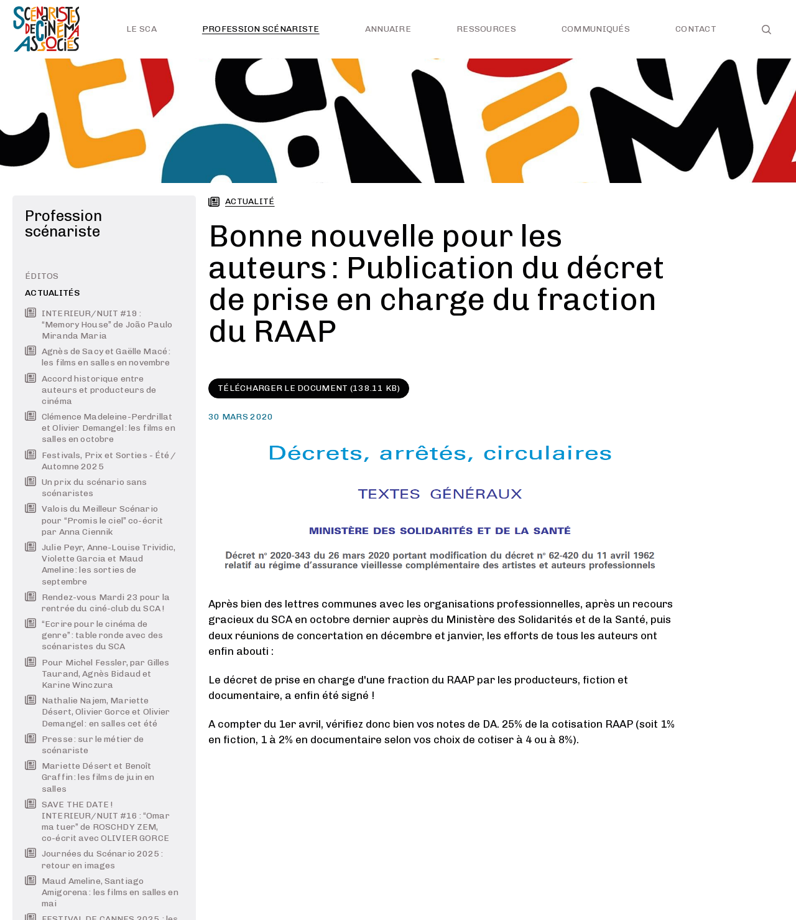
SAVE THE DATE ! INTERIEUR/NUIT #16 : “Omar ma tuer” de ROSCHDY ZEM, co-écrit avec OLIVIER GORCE (97, 821)
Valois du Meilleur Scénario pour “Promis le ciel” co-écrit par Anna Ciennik (94, 520)
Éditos (42, 276)
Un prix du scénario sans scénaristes (86, 488)
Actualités (52, 293)
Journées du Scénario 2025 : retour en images (94, 859)
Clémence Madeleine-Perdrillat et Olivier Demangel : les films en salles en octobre (100, 427)
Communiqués (596, 29)
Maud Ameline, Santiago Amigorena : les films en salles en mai (101, 892)
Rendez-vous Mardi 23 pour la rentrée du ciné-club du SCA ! (97, 603)
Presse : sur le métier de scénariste (84, 745)
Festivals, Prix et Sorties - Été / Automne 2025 (101, 461)
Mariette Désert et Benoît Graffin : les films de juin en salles (89, 777)
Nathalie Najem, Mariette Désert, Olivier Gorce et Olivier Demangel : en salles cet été (97, 711)
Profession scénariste (261, 29)
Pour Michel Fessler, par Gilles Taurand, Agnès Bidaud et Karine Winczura (97, 673)
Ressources (486, 29)
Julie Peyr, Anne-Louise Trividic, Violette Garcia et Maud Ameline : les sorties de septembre (100, 564)
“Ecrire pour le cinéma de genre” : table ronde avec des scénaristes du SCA (94, 635)
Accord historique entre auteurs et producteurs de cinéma (91, 389)
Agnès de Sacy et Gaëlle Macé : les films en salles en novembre (97, 357)
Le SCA (141, 29)
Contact (695, 29)
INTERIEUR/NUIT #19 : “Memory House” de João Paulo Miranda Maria (98, 324)
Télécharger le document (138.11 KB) (309, 388)
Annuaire (388, 29)
